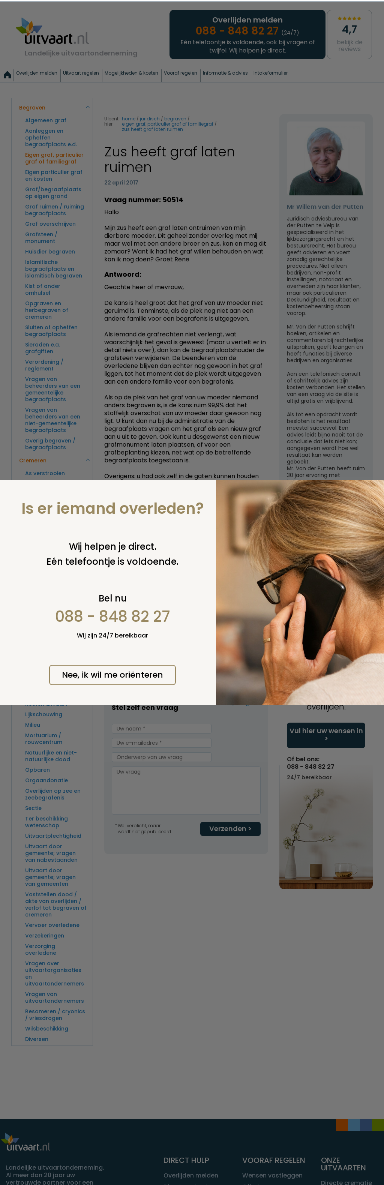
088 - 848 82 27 (112, 616)
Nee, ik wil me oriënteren (112, 675)
